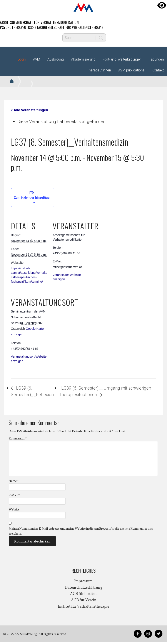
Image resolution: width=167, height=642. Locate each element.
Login (21, 59)
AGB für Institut (83, 593)
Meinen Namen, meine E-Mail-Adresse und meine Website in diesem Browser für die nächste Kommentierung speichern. (81, 531)
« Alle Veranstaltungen (29, 110)
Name (13, 480)
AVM (83, 7)
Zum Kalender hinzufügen (32, 197)
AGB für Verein (83, 599)
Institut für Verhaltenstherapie (83, 606)
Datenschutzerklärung (83, 587)
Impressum (83, 580)
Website (14, 509)
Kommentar (18, 438)
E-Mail (14, 495)
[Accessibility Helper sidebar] (162, 5)
